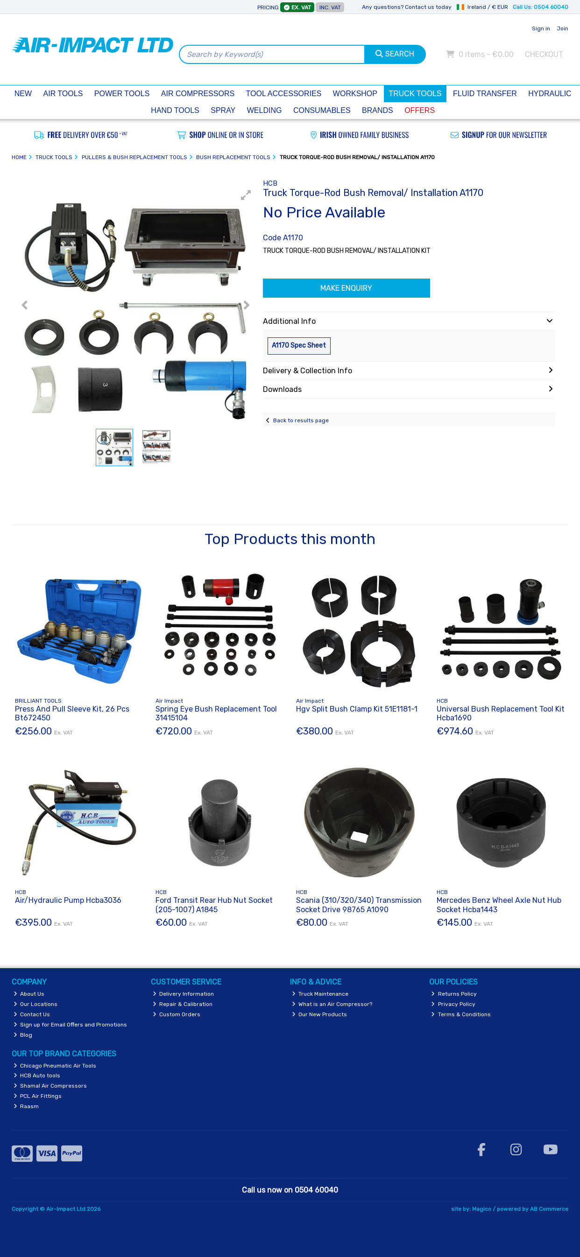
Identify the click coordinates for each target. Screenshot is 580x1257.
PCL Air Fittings (38, 1096)
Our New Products (319, 1014)
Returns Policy (454, 994)
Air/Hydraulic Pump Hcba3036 (68, 900)
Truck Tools (415, 94)
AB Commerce (549, 1209)
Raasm (26, 1106)
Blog (23, 1035)
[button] (246, 195)
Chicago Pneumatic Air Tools (55, 1065)
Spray (223, 110)
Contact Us (32, 1014)
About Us (29, 994)
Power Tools (122, 94)
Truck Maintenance (320, 994)
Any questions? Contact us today (407, 7)
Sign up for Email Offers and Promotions (70, 1024)
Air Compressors (197, 94)
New (23, 94)
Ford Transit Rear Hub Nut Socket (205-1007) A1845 (214, 905)
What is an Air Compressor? (332, 1004)
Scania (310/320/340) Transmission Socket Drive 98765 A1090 (359, 905)
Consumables (322, 110)
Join (562, 28)
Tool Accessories (284, 94)
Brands (377, 110)
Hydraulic (549, 94)
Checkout (544, 54)
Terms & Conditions (461, 1014)
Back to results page (301, 420)
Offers (419, 110)
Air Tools (63, 94)
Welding (264, 110)
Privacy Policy (453, 1004)
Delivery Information (183, 994)
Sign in (541, 28)
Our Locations (36, 1004)
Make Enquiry (346, 288)
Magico (481, 1209)
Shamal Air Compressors (50, 1085)
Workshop (355, 94)
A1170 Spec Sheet (299, 345)
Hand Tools (175, 110)
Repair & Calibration (183, 1004)
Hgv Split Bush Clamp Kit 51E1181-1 (356, 709)
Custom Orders (177, 1014)
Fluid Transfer (485, 94)
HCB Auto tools (37, 1075)
